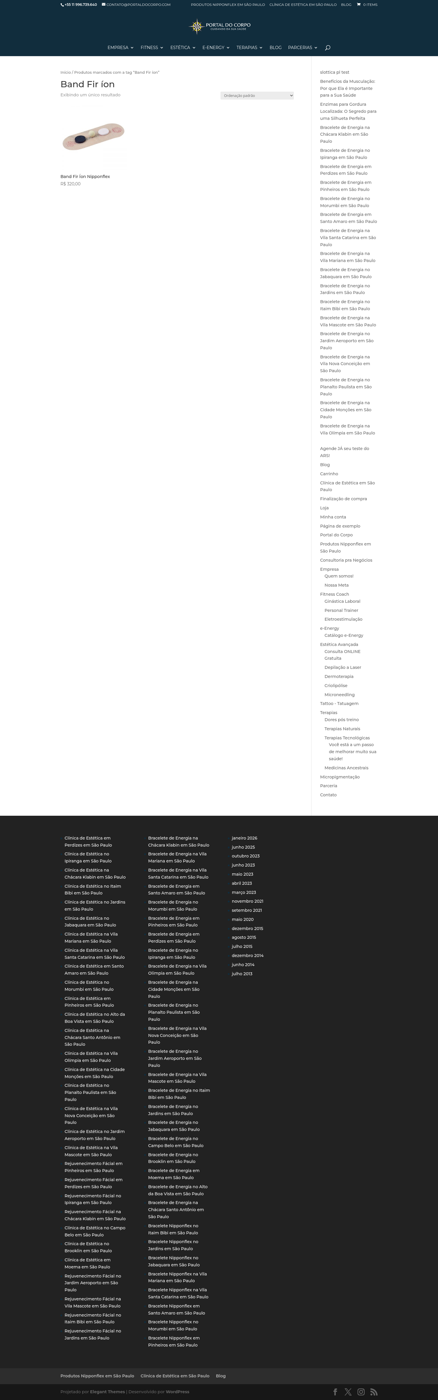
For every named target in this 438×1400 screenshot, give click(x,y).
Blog (346, 5)
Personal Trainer (341, 610)
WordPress (177, 1391)
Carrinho (329, 473)
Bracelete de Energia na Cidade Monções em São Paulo (346, 409)
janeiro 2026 (244, 838)
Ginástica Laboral (342, 601)
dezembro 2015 (247, 928)
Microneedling (340, 694)
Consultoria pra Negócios (346, 560)
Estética (180, 48)
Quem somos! (339, 576)
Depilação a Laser (343, 667)
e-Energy (329, 628)
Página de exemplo (340, 526)
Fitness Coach (334, 594)
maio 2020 (243, 919)
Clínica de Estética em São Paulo (303, 5)
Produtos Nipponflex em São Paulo (228, 5)
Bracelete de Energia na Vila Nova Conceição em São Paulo (345, 364)
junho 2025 (243, 847)
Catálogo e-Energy (344, 635)
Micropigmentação (340, 777)
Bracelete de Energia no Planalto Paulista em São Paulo (346, 387)
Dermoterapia (339, 676)
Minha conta (333, 517)
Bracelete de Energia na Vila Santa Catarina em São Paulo (348, 237)
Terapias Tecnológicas (347, 738)
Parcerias (300, 48)
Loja (324, 508)
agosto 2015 (244, 937)
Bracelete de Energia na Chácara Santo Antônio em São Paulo (176, 1209)
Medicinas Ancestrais (346, 767)
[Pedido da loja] (257, 96)
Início (65, 72)
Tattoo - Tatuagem (339, 703)
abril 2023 (242, 883)
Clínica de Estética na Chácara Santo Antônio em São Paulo (92, 1037)
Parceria (328, 785)
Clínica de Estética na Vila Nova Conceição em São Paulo (91, 1115)
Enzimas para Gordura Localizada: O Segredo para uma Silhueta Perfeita (348, 111)
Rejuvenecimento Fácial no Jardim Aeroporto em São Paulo (93, 1283)
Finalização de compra (343, 498)
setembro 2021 (247, 910)
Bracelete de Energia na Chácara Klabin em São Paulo (345, 134)
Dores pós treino (342, 719)
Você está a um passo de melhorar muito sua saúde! (353, 751)
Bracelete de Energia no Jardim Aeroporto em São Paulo (347, 340)
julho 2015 (242, 946)
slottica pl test (334, 72)
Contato (328, 795)
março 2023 (244, 892)
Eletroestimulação (344, 619)
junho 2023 (243, 865)
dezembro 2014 (248, 955)
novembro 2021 (248, 901)
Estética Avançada (339, 644)
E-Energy (213, 48)
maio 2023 (242, 874)
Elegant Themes (107, 1391)
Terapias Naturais (342, 728)
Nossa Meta (337, 585)
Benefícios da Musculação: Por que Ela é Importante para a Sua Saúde (347, 88)
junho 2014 (243, 964)
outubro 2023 (246, 856)
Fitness (149, 48)
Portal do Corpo (336, 535)
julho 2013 (242, 973)
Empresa (118, 48)
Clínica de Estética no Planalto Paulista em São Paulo (90, 1092)
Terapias (247, 48)
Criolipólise (336, 685)
